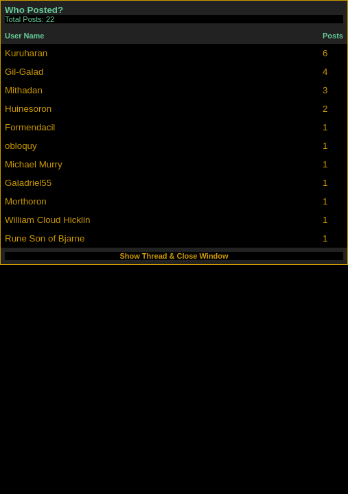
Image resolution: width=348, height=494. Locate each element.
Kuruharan (26, 53)
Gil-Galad (24, 72)
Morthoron (26, 201)
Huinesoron (28, 109)
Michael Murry (33, 164)
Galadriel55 (28, 183)
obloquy (21, 146)
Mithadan (24, 90)
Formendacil (30, 127)
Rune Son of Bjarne (44, 238)
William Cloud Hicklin (47, 220)
